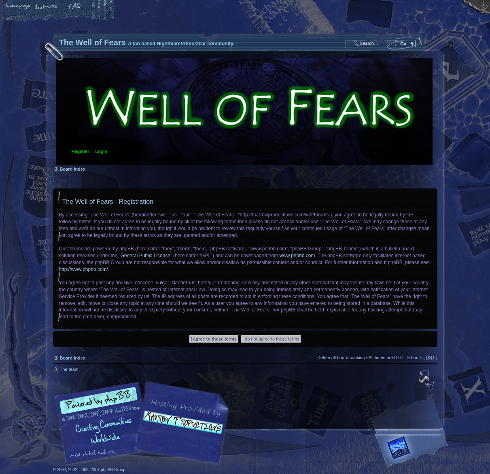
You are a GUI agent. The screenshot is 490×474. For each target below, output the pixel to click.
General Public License (145, 255)
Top (427, 379)
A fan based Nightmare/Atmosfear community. (180, 428)
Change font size (46, 7)
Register (80, 151)
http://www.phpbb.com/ (83, 269)
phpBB (144, 423)
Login (101, 151)
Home (18, 7)
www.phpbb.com (297, 255)
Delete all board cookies (341, 357)
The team (69, 369)
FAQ (75, 7)
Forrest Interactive (413, 451)
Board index (244, 111)
